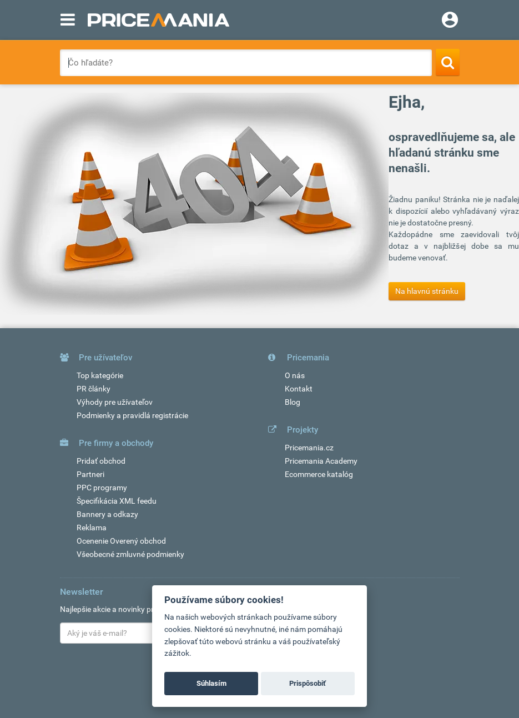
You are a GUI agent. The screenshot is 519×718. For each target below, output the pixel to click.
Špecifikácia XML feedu (117, 500)
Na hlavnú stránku (426, 291)
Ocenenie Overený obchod (121, 540)
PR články (93, 388)
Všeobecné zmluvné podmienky (130, 554)
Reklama (92, 527)
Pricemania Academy (321, 460)
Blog (292, 402)
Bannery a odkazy (107, 514)
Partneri (90, 474)
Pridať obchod (101, 460)
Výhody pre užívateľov (115, 402)
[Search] (448, 62)
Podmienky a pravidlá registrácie (132, 415)
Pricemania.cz (309, 447)
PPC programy (102, 487)
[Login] (450, 21)
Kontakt (299, 388)
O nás (295, 375)
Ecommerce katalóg (319, 474)
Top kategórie (100, 375)
